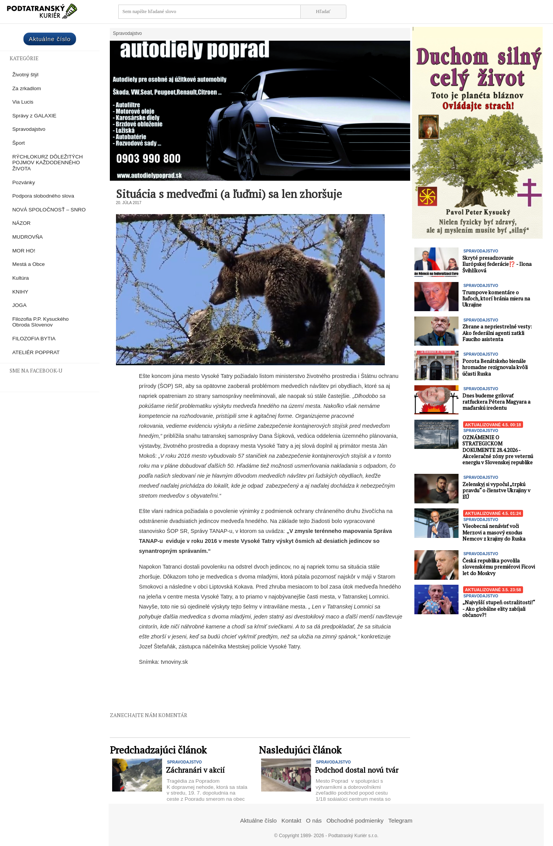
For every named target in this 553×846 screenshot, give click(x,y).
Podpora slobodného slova (43, 196)
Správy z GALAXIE (34, 116)
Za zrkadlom (26, 88)
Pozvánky (23, 182)
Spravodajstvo (28, 129)
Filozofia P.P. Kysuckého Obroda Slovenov (40, 322)
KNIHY (20, 292)
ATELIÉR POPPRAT (36, 352)
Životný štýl (25, 75)
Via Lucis (22, 102)
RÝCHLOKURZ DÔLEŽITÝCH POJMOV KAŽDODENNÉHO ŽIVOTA (47, 163)
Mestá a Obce (28, 264)
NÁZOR (21, 223)
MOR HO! (23, 251)
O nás (314, 820)
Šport (18, 143)
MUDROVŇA (27, 237)
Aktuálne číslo (50, 39)
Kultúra (20, 278)
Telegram (400, 820)
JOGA (19, 305)
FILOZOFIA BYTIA (34, 338)
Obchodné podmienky (355, 820)
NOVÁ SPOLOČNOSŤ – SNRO (49, 210)
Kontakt (291, 820)
